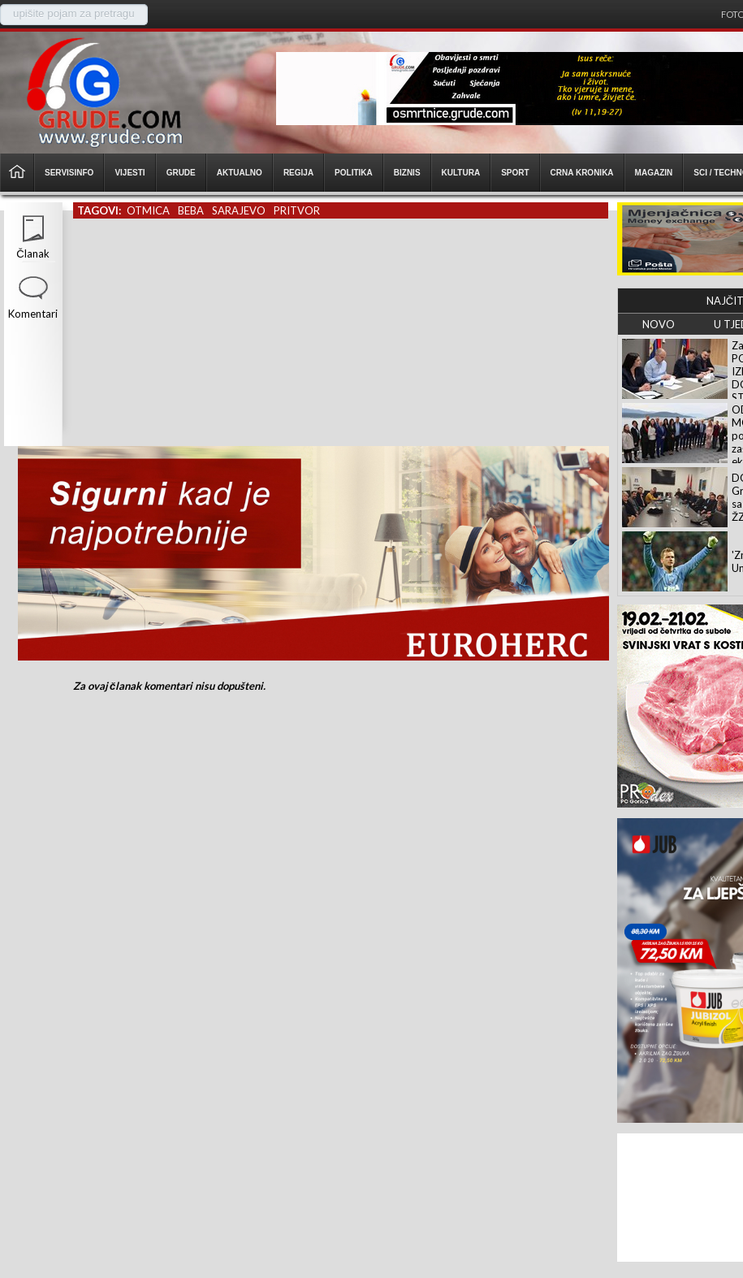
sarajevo (239, 210)
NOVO (658, 324)
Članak (32, 253)
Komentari (33, 313)
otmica (148, 210)
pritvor (297, 210)
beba (191, 210)
